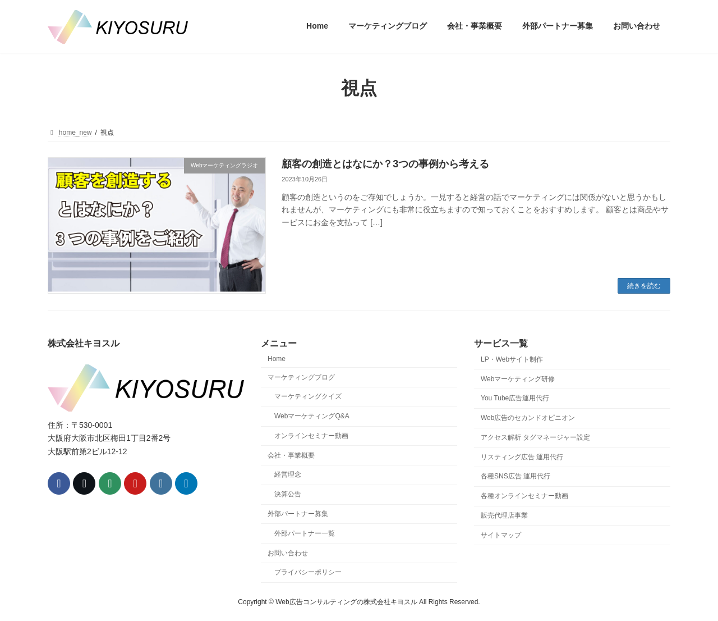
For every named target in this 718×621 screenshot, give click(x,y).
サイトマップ (501, 534)
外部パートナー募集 (298, 514)
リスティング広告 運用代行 (522, 456)
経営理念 (287, 474)
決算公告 (287, 494)
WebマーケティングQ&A (311, 416)
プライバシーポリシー (308, 572)
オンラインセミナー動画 (311, 435)
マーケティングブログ (301, 377)
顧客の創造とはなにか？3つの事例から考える (385, 164)
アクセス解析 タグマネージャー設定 (535, 437)
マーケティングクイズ (308, 396)
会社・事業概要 (291, 455)
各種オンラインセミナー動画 (524, 496)
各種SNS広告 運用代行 (515, 476)
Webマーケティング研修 (518, 378)
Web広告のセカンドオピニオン (528, 418)
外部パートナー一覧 (304, 533)
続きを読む (644, 286)
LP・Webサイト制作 (512, 359)
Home (277, 358)
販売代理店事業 (504, 515)
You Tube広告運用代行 (515, 398)
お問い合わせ (288, 552)
